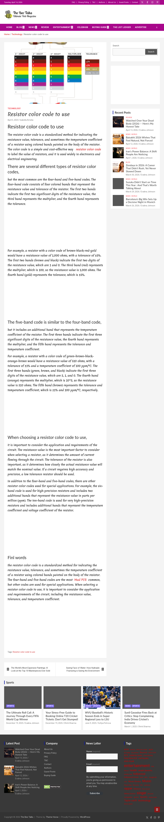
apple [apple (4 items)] (151, 749)
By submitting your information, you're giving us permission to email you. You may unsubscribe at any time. (101, 782)
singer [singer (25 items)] (141, 793)
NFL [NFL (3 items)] (141, 785)
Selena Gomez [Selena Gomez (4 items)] (130, 794)
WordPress (85, 817)
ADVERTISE (140, 27)
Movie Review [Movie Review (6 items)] (134, 781)
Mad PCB (80, 580)
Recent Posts (123, 112)
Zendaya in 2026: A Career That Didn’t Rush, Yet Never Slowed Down (141, 168)
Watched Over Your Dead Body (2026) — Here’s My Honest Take (140, 123)
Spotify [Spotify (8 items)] (143, 797)
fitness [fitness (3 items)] (126, 771)
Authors (102, 2)
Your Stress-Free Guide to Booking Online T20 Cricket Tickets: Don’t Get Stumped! (62, 716)
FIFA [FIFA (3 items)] (152, 766)
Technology (14, 108)
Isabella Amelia (26, 120)
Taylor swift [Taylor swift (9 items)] (130, 800)
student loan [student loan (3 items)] (153, 797)
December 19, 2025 (14, 723)
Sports (10, 682)
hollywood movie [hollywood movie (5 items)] (131, 777)
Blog (19, 27)
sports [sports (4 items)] (136, 797)
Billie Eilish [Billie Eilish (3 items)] (152, 753)
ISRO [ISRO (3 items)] (146, 777)
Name (93, 751)
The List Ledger (122, 27)
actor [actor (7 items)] (126, 749)
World (134, 134)
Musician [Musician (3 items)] (136, 785)
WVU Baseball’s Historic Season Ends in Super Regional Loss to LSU (99, 716)
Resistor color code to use (24, 652)
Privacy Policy (83, 2)
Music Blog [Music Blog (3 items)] (128, 785)
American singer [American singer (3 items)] (141, 749)
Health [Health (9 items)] (133, 770)
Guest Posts (124, 2)
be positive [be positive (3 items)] (135, 753)
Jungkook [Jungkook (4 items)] (153, 777)
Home (9, 27)
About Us (112, 2)
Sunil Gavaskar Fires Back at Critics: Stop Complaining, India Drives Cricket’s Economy (140, 717)
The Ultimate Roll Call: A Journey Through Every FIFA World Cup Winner (22, 716)
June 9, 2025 (90, 723)
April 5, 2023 (13, 120)
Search (116, 45)
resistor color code (88, 149)
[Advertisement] (55, 228)
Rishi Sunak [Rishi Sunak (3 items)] (146, 789)
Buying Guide (99, 27)
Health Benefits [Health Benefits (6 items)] (145, 770)
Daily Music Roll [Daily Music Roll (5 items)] (130, 758)
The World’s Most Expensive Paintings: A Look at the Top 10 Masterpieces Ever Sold (30, 669)
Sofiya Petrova (104, 723)
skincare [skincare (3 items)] (150, 794)
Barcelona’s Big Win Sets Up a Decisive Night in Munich (141, 201)
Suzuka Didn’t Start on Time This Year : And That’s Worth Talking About (141, 185)
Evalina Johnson (146, 130)
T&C (93, 2)
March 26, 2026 (132, 205)
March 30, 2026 (132, 175)
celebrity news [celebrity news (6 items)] (135, 755)
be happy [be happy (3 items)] (127, 753)
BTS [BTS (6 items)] (126, 755)
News (32, 27)
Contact (135, 2)
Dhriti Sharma (70, 723)
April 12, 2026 (132, 144)
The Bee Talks (27, 817)
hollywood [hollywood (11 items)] (139, 774)
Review (45, 27)
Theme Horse (52, 817)
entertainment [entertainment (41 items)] (137, 765)
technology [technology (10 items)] (144, 800)
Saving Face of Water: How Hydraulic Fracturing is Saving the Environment (83, 669)
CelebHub (82, 27)
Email (93, 764)
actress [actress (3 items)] (132, 749)
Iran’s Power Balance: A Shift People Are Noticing (141, 153)
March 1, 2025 (130, 726)
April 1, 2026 (131, 158)
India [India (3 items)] (141, 777)
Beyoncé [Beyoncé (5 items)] (143, 752)
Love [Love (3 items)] (125, 782)
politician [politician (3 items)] (147, 785)
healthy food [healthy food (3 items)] (128, 774)
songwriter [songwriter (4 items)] (128, 797)
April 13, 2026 (132, 130)
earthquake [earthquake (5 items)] (143, 758)
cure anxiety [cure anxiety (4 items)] (148, 755)
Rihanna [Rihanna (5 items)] (137, 789)
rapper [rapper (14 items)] (128, 788)
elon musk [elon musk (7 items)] (129, 761)
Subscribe (95, 793)
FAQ (73, 2)
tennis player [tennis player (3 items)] (128, 804)
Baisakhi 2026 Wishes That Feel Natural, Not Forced (140, 139)
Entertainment (62, 27)
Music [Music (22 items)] (146, 781)
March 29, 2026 (132, 192)
